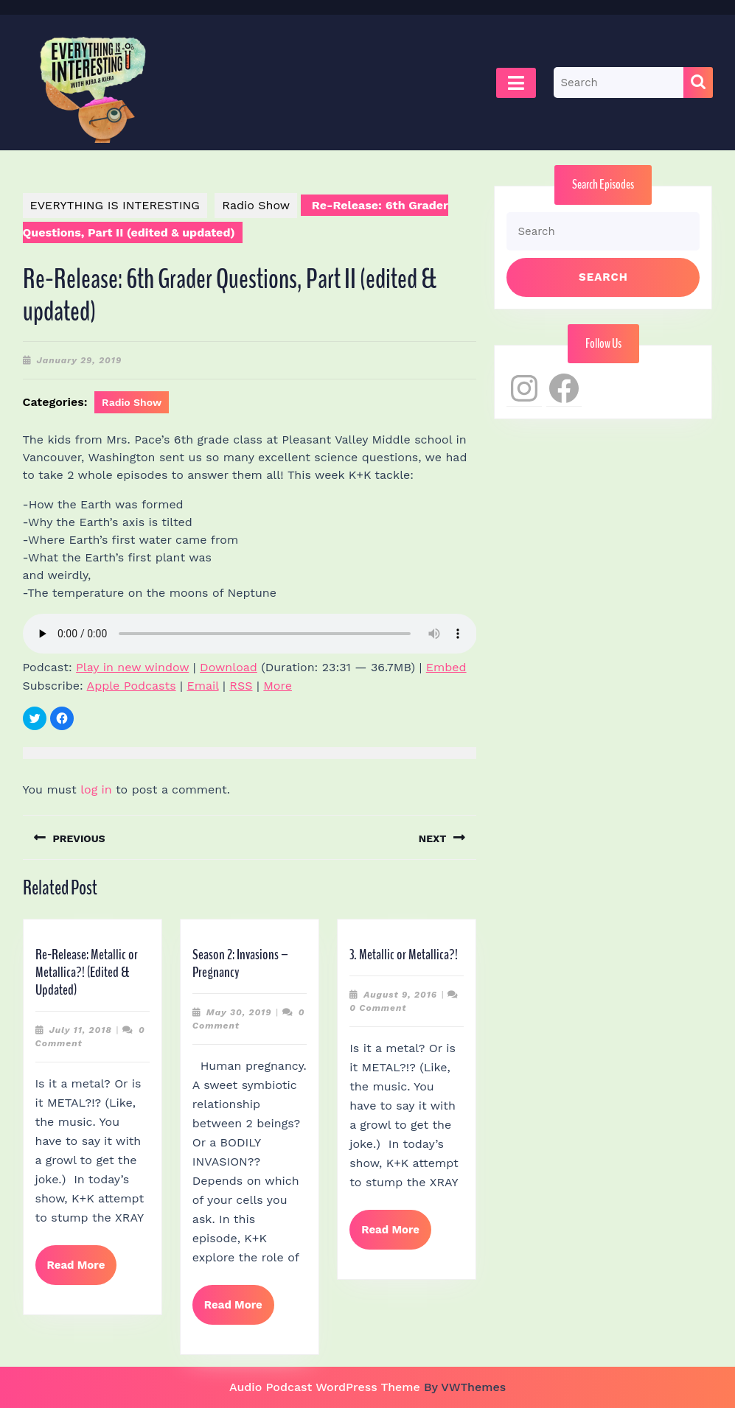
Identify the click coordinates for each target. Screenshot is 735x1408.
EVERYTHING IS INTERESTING (115, 205)
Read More (82, 1271)
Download (228, 667)
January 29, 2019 (79, 360)
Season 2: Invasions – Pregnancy (240, 963)
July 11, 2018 (80, 1030)
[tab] (516, 83)
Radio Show (256, 205)
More (277, 686)
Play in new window (132, 667)
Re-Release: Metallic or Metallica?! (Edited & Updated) (86, 972)
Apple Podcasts (131, 686)
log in (96, 789)
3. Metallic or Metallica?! (403, 954)
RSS (240, 686)
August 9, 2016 (400, 995)
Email (202, 686)
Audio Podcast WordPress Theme (324, 1387)
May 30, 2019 (239, 1012)
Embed (446, 667)
